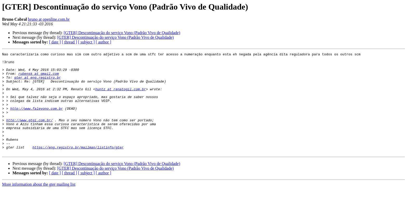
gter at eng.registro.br (37, 82)
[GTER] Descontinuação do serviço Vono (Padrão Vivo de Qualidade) (122, 33)
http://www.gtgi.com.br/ (29, 134)
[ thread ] (69, 42)
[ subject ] (86, 42)
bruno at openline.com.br (49, 19)
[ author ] (103, 42)
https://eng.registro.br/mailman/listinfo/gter (78, 166)
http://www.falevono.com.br (36, 120)
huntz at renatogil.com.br (120, 96)
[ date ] (55, 42)
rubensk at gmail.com (38, 78)
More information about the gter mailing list (39, 204)
